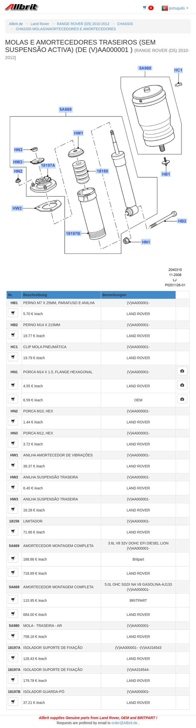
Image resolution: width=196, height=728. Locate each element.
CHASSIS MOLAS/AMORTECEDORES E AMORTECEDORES (66, 29)
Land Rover (40, 24)
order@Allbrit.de (124, 723)
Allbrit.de (16, 24)
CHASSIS (125, 24)
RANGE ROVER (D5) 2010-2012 (83, 24)
